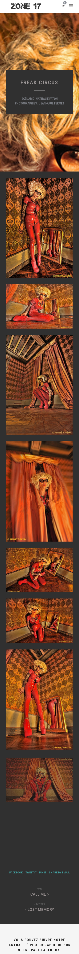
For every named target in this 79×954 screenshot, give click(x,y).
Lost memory (39, 909)
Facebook (16, 872)
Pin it (42, 872)
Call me (39, 894)
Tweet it (30, 872)
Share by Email (59, 872)
